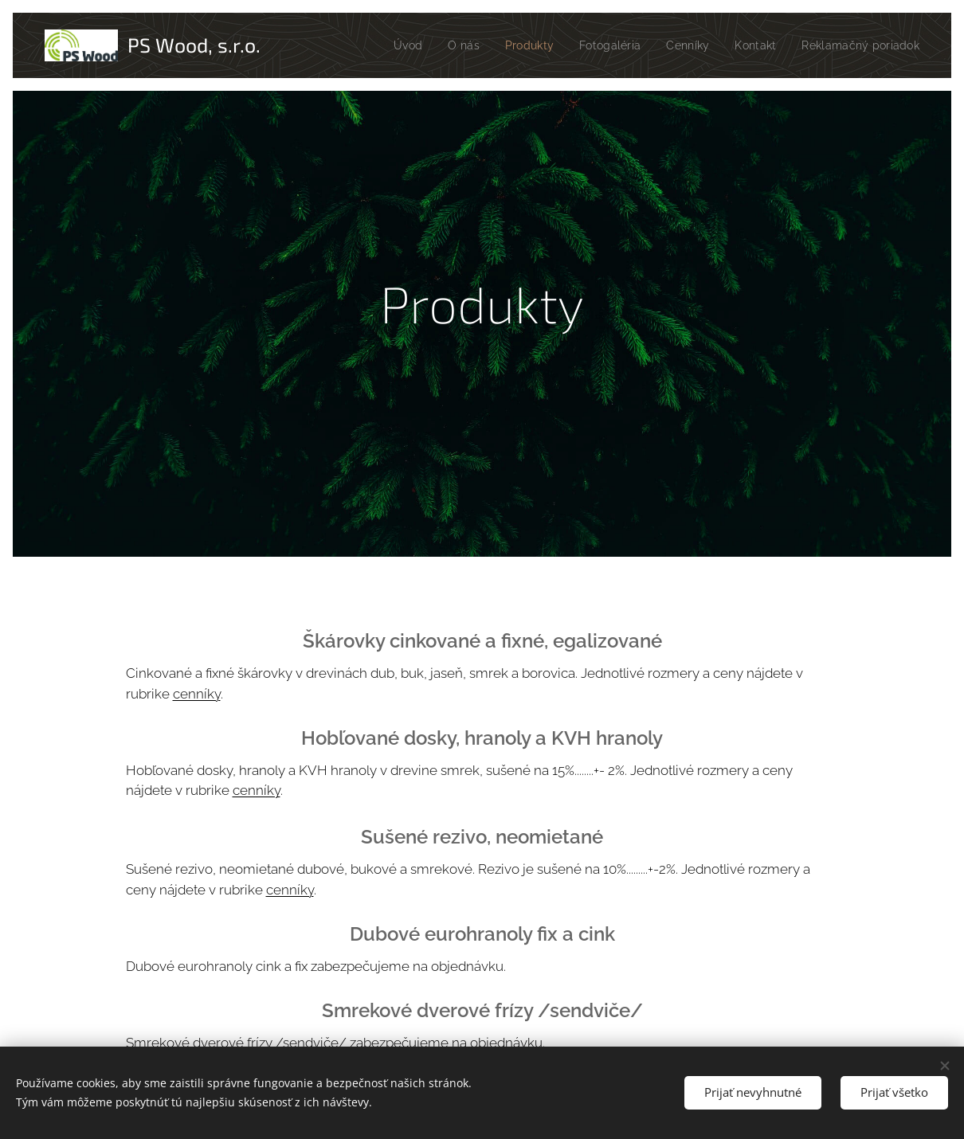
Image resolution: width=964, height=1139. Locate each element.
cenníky (197, 694)
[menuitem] (466, 45)
